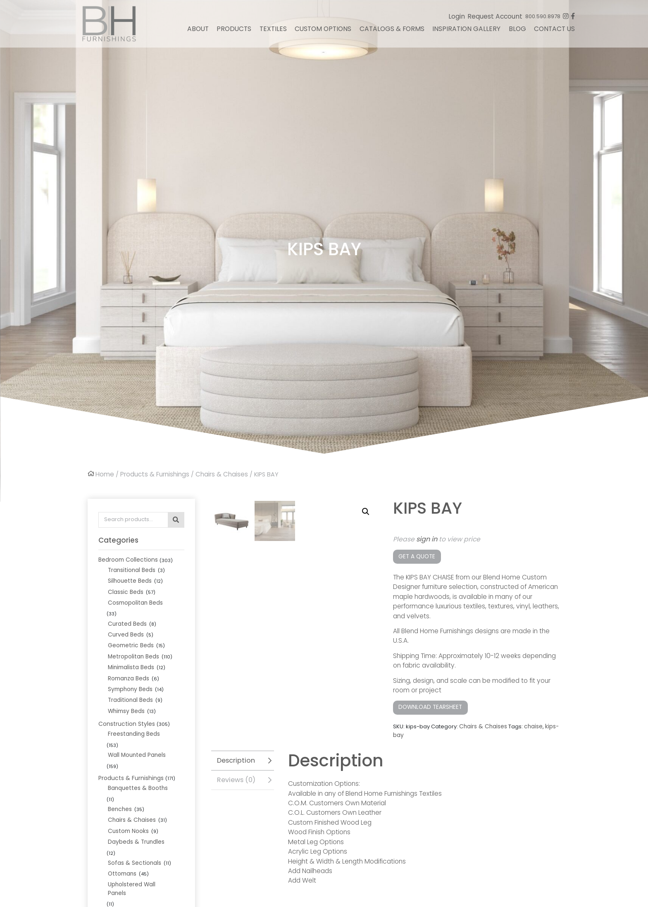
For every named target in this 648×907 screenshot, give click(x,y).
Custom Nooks (127, 777)
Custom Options (323, 31)
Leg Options (123, 872)
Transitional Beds (130, 568)
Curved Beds (124, 620)
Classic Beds (124, 589)
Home (104, 474)
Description (235, 756)
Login (456, 19)
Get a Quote (415, 555)
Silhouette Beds (128, 578)
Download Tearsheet (429, 705)
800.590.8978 (542, 19)
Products (234, 31)
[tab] (242, 756)
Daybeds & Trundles (134, 788)
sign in (426, 538)
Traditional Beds (129, 682)
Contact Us (554, 31)
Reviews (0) (235, 775)
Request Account (494, 19)
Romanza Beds (127, 661)
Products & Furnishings (153, 474)
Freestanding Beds (132, 714)
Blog (517, 31)
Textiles (273, 31)
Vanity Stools (124, 829)
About (198, 31)
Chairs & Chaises (218, 474)
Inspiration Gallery (466, 31)
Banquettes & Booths (135, 746)
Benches (119, 756)
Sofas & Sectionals (132, 798)
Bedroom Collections (126, 558)
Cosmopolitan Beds (134, 599)
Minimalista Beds (129, 651)
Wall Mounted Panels (135, 724)
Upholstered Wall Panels (140, 819)
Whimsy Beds (125, 692)
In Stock (108, 841)
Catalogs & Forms (392, 31)
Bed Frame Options (133, 862)
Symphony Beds (129, 672)
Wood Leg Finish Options (140, 893)
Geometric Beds (129, 630)
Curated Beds (126, 609)
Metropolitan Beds (132, 641)
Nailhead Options (130, 882)
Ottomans (120, 808)
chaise (531, 724)
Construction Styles (124, 704)
